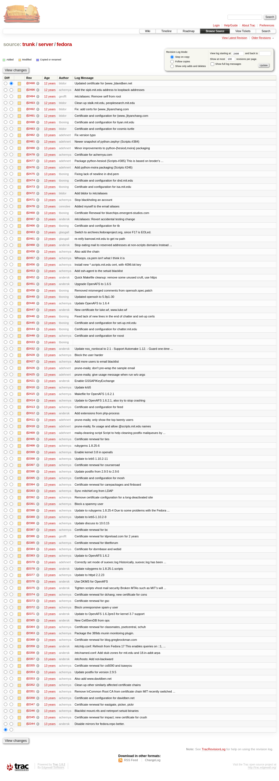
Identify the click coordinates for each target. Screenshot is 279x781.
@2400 (30, 449)
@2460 (30, 246)
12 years (50, 83)
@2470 (30, 207)
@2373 (30, 606)
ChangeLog (152, 766)
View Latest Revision (234, 37)
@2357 (30, 665)
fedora (64, 44)
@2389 (30, 521)
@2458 (30, 253)
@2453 (30, 273)
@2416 (30, 390)
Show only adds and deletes (188, 66)
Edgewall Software (52, 773)
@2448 (30, 305)
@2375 (30, 593)
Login (216, 25)
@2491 (30, 116)
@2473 (30, 188)
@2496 (30, 90)
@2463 (30, 233)
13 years (50, 122)
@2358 (30, 658)
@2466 (30, 227)
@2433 (30, 344)
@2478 (30, 155)
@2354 (30, 678)
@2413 (30, 410)
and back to (258, 53)
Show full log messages (226, 64)
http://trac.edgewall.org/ (262, 773)
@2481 (30, 142)
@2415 (30, 397)
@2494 (30, 96)
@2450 (30, 292)
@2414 (30, 403)
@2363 (30, 638)
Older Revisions (261, 37)
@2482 (30, 135)
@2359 (30, 652)
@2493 (30, 103)
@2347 (30, 710)
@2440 (30, 338)
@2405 (30, 442)
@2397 (30, 469)
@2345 (30, 723)
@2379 (30, 567)
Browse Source (215, 31)
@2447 (30, 312)
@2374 (30, 599)
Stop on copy (179, 57)
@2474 (30, 181)
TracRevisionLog (213, 755)
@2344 (30, 730)
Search (266, 31)
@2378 (30, 573)
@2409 (30, 436)
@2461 (30, 240)
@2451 (30, 286)
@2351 (30, 697)
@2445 (30, 325)
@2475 (30, 175)
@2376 (30, 586)
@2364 (30, 632)
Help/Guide (231, 25)
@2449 (30, 299)
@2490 (30, 122)
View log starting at (227, 53)
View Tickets (242, 31)
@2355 (30, 671)
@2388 (30, 527)
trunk (28, 44)
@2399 (30, 456)
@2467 (30, 220)
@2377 (30, 580)
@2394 (30, 488)
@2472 (30, 194)
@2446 (30, 318)
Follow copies (180, 61)
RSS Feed (131, 766)
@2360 (30, 645)
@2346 (30, 717)
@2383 (30, 560)
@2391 (30, 508)
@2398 (30, 462)
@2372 (30, 612)
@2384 (30, 554)
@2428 (30, 358)
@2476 (30, 168)
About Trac (248, 25)
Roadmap (189, 31)
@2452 (30, 279)
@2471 (30, 201)
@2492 (30, 109)
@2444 (30, 331)
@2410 (30, 429)
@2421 (30, 384)
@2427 (30, 364)
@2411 (30, 423)
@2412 (30, 416)
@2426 (30, 371)
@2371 (30, 619)
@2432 (30, 351)
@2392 (30, 501)
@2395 (30, 482)
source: (12, 44)
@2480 (30, 148)
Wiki (147, 31)
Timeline (166, 31)
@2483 (30, 129)
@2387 (30, 534)
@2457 (30, 260)
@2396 (30, 475)
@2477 (30, 162)
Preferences (267, 25)
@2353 (30, 684)
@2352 (30, 691)
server (45, 44)
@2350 (30, 704)
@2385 (30, 547)
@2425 (30, 377)
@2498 (30, 83)
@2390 (30, 514)
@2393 (30, 495)
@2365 (30, 625)
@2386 (30, 540)
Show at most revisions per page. (233, 59)
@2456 (30, 266)
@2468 (30, 214)
